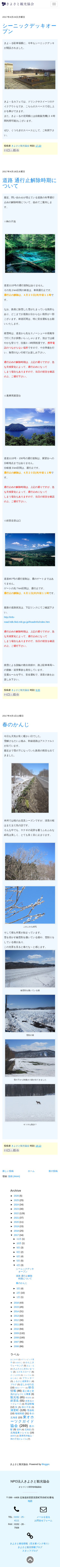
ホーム (31, 1171)
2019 (17, 1226)
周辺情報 (29, 1404)
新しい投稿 (8, 1171)
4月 (18, 1265)
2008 (17, 1337)
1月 (18, 1297)
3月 (18, 1288)
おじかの (14, 1359)
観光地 (14, 1397)
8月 (18, 1252)
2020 (17, 1222)
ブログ (13, 1384)
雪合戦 (30, 1410)
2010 (17, 1329)
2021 (17, 1217)
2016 (17, 1302)
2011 (17, 1324)
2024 (17, 1204)
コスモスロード (23, 1372)
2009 (17, 1333)
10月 (19, 1243)
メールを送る (43, 1517)
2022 (17, 1213)
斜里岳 (14, 1400)
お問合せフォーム (43, 1520)
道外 (19, 1429)
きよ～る (30, 1366)
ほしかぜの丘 (27, 1384)
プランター (28, 1378)
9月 (18, 1247)
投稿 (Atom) (14, 1176)
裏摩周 (13, 1436)
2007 (17, 1342)
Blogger (45, 1464)
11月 (19, 1239)
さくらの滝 (15, 1375)
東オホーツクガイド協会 (22, 1421)
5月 (18, 1260)
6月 (18, 1256)
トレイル (27, 1375)
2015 (17, 1307)
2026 (17, 1196)
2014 (17, 1311)
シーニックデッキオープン (29, 28)
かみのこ (18, 1362)
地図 (30, 1501)
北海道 (28, 1429)
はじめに (14, 1378)
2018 (17, 1231)
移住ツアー (20, 1388)
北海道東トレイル (19, 1432)
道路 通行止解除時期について (29, 183)
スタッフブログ (30, 1550)
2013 (17, 1316)
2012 (17, 1320)
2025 (17, 1200)
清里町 (14, 1410)
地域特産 (19, 1413)
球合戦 (28, 1398)
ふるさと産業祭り (22, 1381)
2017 (17, 1235)
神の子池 (26, 1407)
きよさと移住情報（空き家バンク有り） (30, 1543)
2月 (18, 1293)
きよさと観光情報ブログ (30, 1547)
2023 (17, 1209)
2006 (17, 1346)
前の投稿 (53, 1171)
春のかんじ (15, 724)
